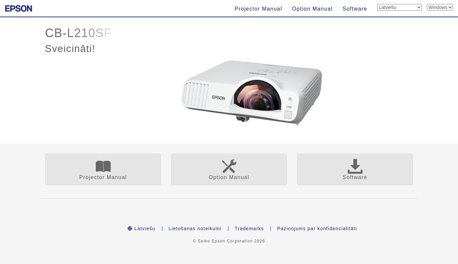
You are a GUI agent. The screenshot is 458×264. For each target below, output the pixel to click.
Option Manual (312, 9)
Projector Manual (258, 9)
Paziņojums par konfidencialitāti (317, 228)
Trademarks (249, 228)
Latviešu (141, 228)
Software (355, 9)
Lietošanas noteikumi (195, 228)
